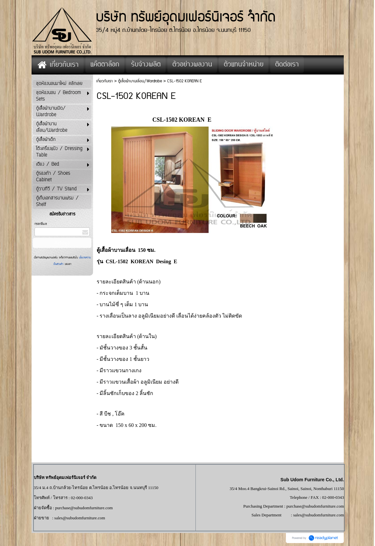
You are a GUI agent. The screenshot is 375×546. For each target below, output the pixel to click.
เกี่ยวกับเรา (104, 81)
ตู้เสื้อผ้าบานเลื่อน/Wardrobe (140, 81)
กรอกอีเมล (40, 224)
